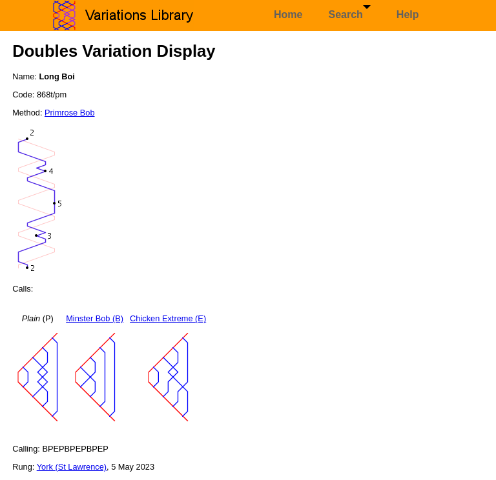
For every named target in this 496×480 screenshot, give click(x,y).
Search (349, 12)
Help (408, 14)
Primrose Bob (70, 112)
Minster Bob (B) (94, 318)
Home (288, 14)
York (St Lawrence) (72, 467)
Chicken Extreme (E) (168, 318)
